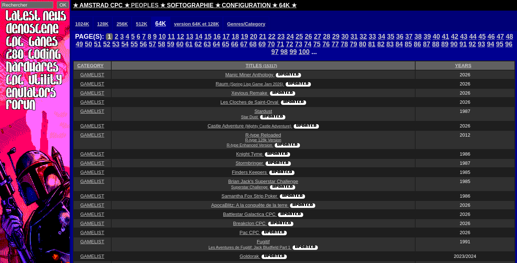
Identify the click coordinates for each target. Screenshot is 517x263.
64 (216, 44)
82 (381, 44)
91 (463, 44)
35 (390, 36)
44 (473, 36)
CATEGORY (90, 65)
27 (317, 36)
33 (372, 36)
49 (79, 44)
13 (189, 36)
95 (500, 44)
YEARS (463, 65)
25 (299, 36)
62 (198, 44)
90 (454, 44)
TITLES (261, 65)
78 (344, 44)
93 (481, 44)
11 (171, 36)
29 (335, 36)
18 (235, 36)
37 (409, 36)
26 (308, 36)
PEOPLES (145, 5)
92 (472, 44)
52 (107, 44)
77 (335, 44)
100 (304, 52)
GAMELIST (92, 74)
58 (161, 44)
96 (509, 44)
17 (226, 36)
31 (354, 36)
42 (454, 36)
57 (152, 44)
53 (116, 44)
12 (180, 36)
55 (134, 44)
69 (262, 44)
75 (317, 44)
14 (198, 36)
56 (143, 44)
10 (162, 36)
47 (500, 36)
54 (125, 44)
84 (399, 44)
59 (170, 44)
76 (326, 44)
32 (363, 36)
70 (271, 44)
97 (274, 52)
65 (225, 44)
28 (326, 36)
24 (290, 36)
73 (298, 44)
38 (418, 36)
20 (253, 36)
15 (208, 36)
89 (444, 44)
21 (262, 36)
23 (281, 36)
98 (284, 52)
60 (180, 44)
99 (293, 52)
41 (445, 36)
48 (509, 36)
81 (371, 44)
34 (381, 36)
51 (97, 44)
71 (280, 44)
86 (417, 44)
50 (88, 44)
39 (427, 36)
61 (189, 44)
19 (244, 36)
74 (308, 44)
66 (234, 44)
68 (252, 44)
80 (362, 44)
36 (400, 36)
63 (207, 44)
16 (217, 36)
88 (435, 44)
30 (344, 36)
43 (463, 36)
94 (490, 44)
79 (353, 44)
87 (426, 44)
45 (482, 36)
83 (390, 44)
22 (271, 36)
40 (436, 36)
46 (491, 36)
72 (289, 44)
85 (408, 44)
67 (243, 44)
